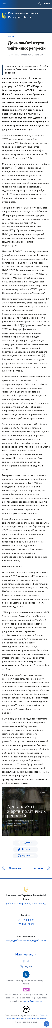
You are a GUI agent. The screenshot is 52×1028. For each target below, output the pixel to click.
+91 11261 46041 (26, 924)
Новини (10, 36)
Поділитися (27, 843)
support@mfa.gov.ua (32, 1001)
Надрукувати (28, 856)
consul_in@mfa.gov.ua (35, 940)
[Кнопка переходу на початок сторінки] (46, 1024)
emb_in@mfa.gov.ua (15, 940)
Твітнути (26, 849)
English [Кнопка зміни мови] (28, 967)
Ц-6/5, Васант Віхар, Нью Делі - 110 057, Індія (26, 904)
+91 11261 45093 (26, 920)
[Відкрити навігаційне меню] (4, 4)
